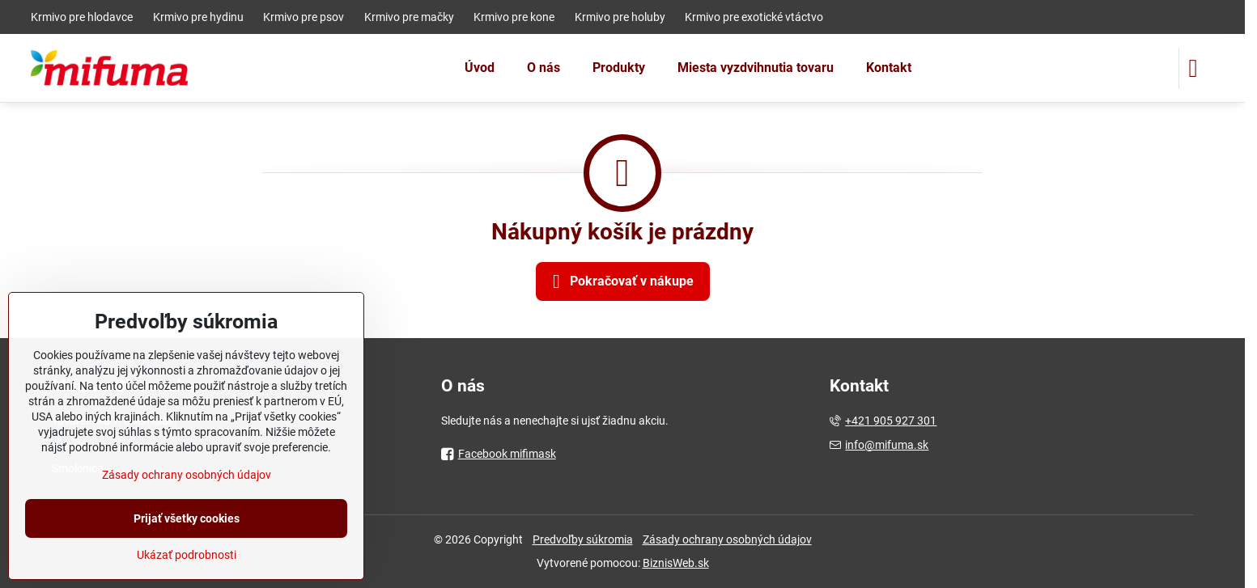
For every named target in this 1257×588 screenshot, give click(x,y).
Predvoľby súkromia (583, 539)
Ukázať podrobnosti (186, 554)
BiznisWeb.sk (676, 562)
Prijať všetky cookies (187, 518)
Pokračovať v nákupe (620, 281)
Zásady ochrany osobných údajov (727, 539)
